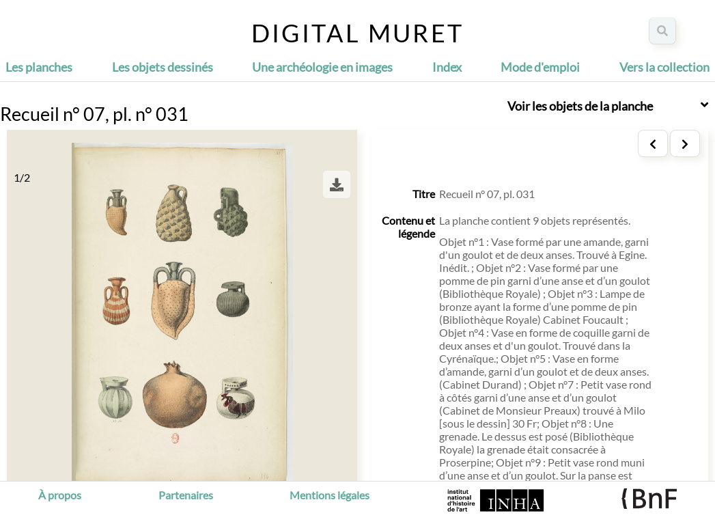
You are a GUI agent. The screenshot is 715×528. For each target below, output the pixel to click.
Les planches (38, 66)
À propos (59, 494)
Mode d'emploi (540, 66)
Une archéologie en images (322, 66)
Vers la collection (664, 66)
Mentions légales (329, 494)
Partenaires (185, 494)
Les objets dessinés (162, 66)
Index (447, 66)
